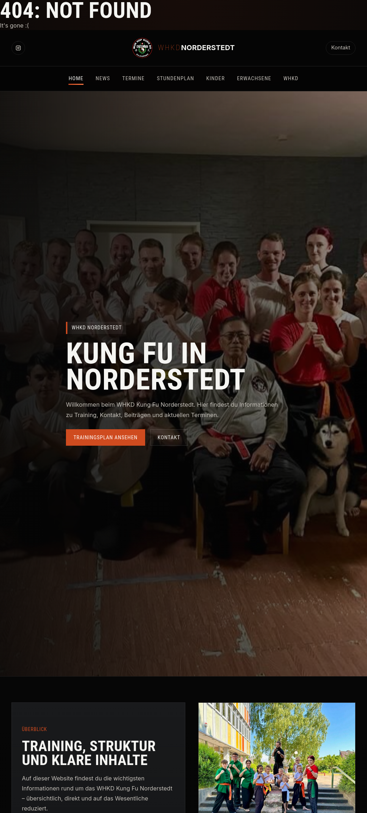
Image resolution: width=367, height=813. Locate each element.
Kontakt (340, 47)
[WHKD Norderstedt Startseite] (183, 48)
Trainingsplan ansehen (105, 437)
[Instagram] (18, 48)
